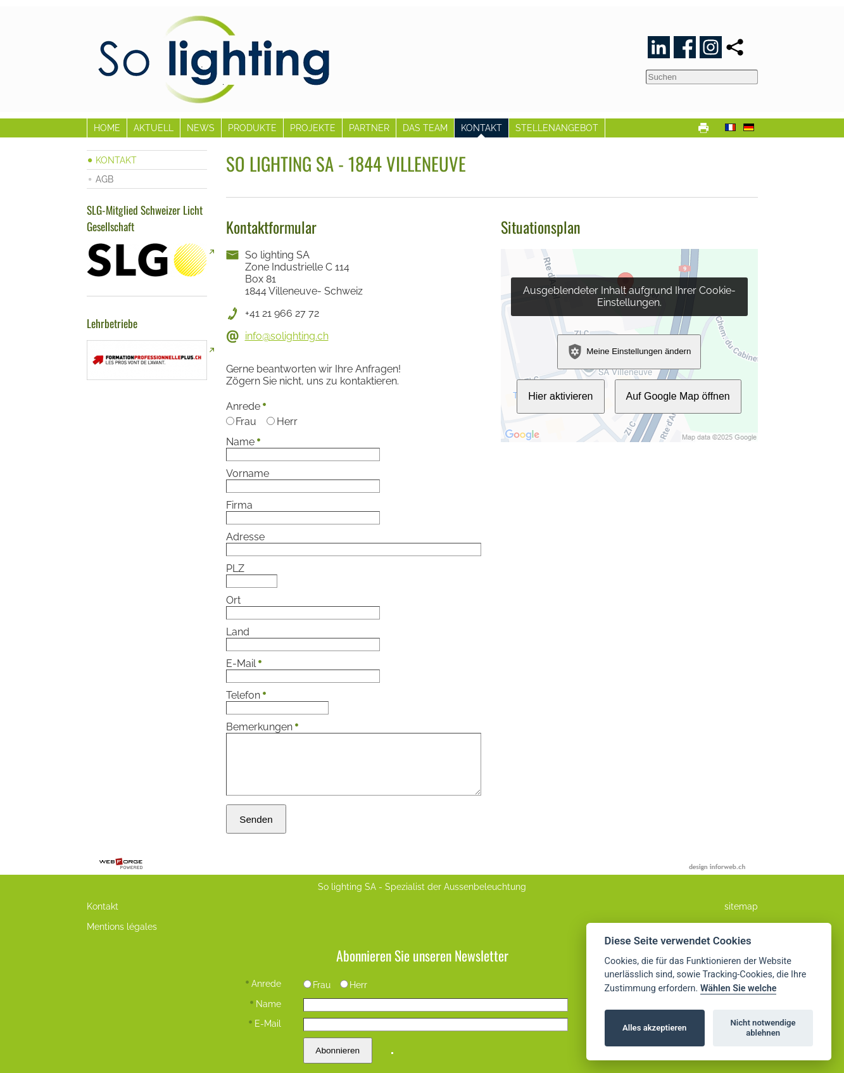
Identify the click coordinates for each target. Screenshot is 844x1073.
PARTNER (369, 127)
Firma (239, 505)
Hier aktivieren (560, 396)
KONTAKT (481, 127)
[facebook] (685, 47)
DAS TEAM (425, 127)
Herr (282, 422)
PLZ (235, 568)
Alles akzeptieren (654, 1027)
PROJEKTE (313, 127)
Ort (233, 600)
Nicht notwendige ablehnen (763, 1028)
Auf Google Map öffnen (678, 396)
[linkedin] (659, 47)
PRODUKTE (252, 127)
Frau (241, 422)
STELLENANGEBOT (556, 127)
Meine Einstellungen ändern (629, 351)
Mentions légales (122, 926)
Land (237, 632)
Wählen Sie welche (738, 988)
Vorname (247, 473)
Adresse (245, 537)
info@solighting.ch (287, 336)
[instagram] (711, 47)
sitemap (741, 906)
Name (243, 442)
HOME (107, 127)
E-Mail (243, 663)
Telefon (246, 695)
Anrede (246, 406)
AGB (104, 179)
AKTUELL (153, 127)
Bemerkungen (262, 727)
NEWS (201, 127)
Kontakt (102, 906)
